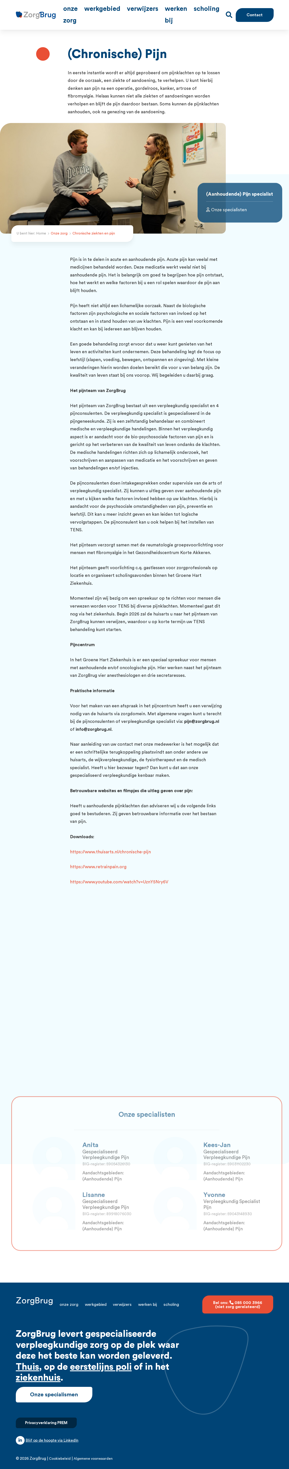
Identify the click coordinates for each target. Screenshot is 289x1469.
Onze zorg (107, 12)
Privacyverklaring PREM (46, 1417)
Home (41, 227)
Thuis (27, 1360)
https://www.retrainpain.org (98, 861)
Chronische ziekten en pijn (93, 227)
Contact (254, 12)
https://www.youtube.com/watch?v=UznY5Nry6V (119, 876)
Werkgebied (135, 12)
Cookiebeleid (60, 1452)
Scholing (214, 12)
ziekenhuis (38, 1371)
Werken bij (189, 12)
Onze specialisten (226, 216)
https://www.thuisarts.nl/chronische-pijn (110, 846)
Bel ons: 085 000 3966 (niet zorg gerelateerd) (237, 1298)
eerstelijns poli (101, 1360)
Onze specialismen (54, 1388)
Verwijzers (163, 12)
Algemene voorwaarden (93, 1452)
